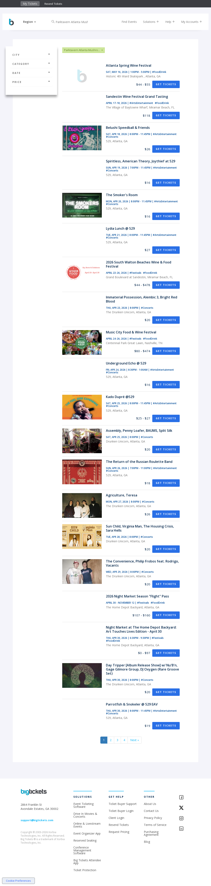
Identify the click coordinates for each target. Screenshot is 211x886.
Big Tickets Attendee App (87, 861)
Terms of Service (155, 825)
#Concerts (112, 137)
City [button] (31, 55)
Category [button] (31, 64)
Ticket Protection (84, 870)
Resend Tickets (53, 4)
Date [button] (31, 73)
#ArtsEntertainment (141, 103)
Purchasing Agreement (151, 833)
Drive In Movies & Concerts (85, 815)
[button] (31, 22)
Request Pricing (119, 832)
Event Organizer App (87, 833)
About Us (150, 804)
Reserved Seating (84, 840)
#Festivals (135, 273)
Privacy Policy (153, 818)
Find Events (127, 22)
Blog (147, 842)
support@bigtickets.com (37, 820)
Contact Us (151, 811)
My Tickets (30, 4)
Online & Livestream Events (87, 825)
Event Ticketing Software (83, 805)
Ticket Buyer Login (121, 811)
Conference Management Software (82, 850)
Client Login (116, 818)
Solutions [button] (149, 22)
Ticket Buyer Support (123, 804)
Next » (134, 740)
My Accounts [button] (189, 22)
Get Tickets (166, 84)
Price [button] (31, 82)
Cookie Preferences (18, 881)
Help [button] (168, 22)
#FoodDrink (159, 72)
